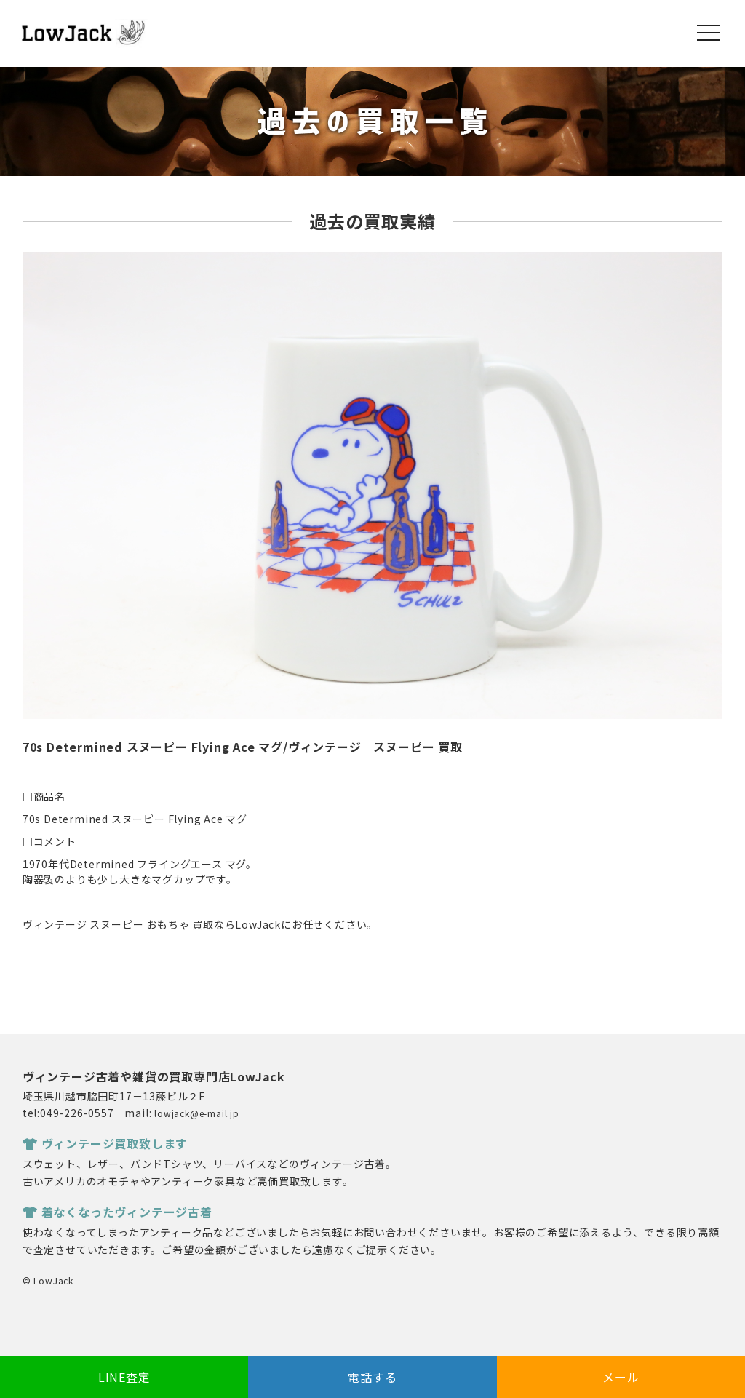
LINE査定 (124, 1377)
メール (620, 1377)
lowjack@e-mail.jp (196, 1113)
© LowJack (48, 1280)
